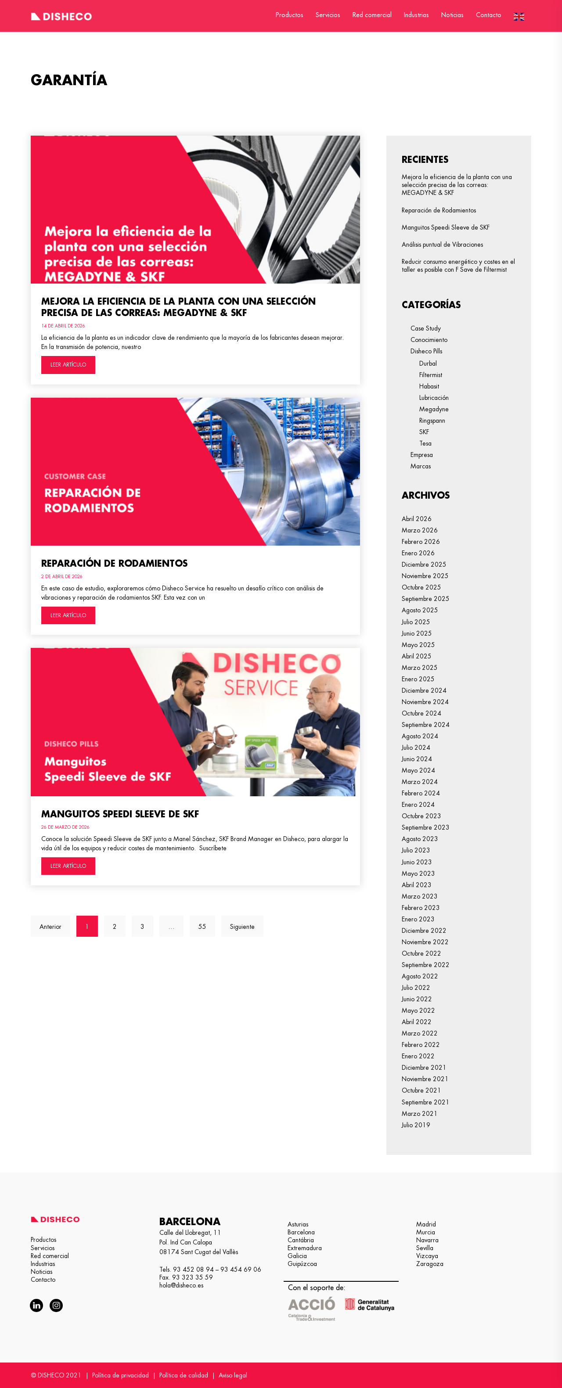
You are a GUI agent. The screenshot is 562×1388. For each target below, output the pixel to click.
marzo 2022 (420, 1033)
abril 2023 (417, 885)
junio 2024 (417, 759)
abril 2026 (417, 519)
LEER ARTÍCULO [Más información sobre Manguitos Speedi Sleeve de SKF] (68, 866)
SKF (424, 432)
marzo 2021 (420, 1114)
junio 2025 (417, 633)
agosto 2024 (420, 736)
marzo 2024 (420, 782)
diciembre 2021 (424, 1067)
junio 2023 (417, 862)
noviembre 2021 (425, 1079)
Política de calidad (183, 1375)
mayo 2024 (418, 770)
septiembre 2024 (426, 725)
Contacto (488, 15)
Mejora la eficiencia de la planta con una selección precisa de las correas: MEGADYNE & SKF (457, 185)
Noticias (452, 15)
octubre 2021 (421, 1090)
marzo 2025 (420, 668)
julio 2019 (416, 1125)
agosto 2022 (420, 976)
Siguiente (242, 927)
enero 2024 (418, 805)
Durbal (428, 363)
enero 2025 (418, 679)
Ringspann (432, 420)
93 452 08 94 (193, 1269)
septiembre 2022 (426, 965)
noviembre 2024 (425, 702)
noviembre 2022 (425, 942)
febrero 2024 (421, 793)
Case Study (426, 328)
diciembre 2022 (424, 931)
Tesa (425, 443)
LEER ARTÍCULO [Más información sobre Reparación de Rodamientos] (68, 615)
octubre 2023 (421, 816)
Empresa (422, 455)
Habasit (429, 386)
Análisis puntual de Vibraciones (442, 244)
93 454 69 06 (240, 1269)
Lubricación (434, 398)
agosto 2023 (420, 839)
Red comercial (372, 15)
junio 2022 (417, 999)
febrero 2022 (421, 1045)
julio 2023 (416, 850)
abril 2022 (417, 1022)
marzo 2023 (420, 896)
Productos (289, 15)
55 (206, 923)
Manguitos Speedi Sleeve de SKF (120, 814)
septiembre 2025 (426, 599)
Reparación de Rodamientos (114, 563)
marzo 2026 (420, 530)
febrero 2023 (421, 908)
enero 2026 (418, 553)
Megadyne (434, 409)
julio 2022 (416, 988)
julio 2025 (416, 622)
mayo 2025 (418, 645)
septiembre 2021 (426, 1102)
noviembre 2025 (425, 576)
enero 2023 (418, 919)
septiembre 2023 (426, 827)
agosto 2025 (420, 610)
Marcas (421, 466)
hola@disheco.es (181, 1285)
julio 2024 (416, 747)
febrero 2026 (421, 542)
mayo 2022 (418, 1010)
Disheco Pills (426, 351)
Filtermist (430, 375)
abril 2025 (417, 656)
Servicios (328, 15)
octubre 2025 (421, 587)
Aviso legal (233, 1375)
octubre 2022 (421, 953)
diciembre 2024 (424, 690)
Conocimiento (429, 340)
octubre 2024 (421, 713)
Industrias (416, 15)
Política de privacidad (120, 1375)
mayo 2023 (418, 873)
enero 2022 (418, 1056)
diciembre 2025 (424, 564)
